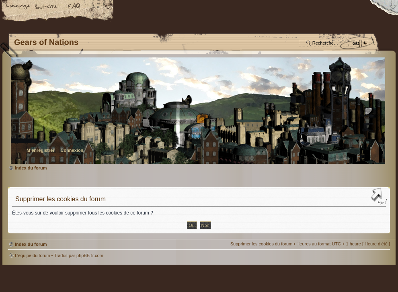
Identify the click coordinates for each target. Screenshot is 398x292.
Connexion (71, 150)
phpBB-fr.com (89, 255)
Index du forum (198, 110)
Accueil (18, 6)
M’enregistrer (41, 150)
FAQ (74, 6)
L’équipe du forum (32, 255)
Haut (380, 197)
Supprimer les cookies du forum (261, 243)
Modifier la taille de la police (46, 6)
